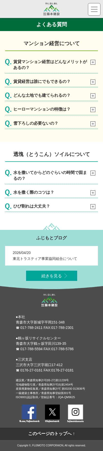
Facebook (29, 414)
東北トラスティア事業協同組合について (45, 261)
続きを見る (51, 278)
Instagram (75, 414)
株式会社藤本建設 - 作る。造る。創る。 (51, 9)
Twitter (52, 414)
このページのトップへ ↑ (51, 433)
